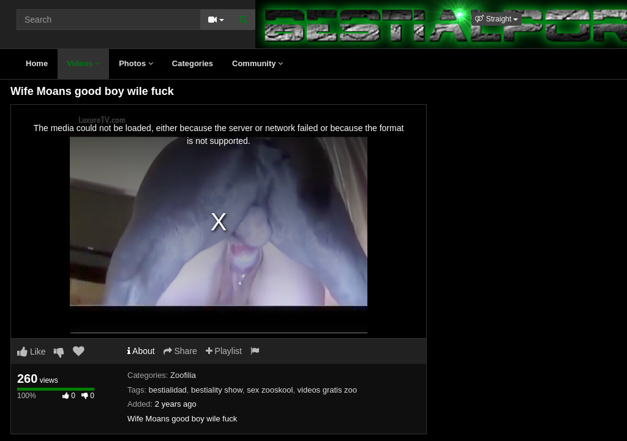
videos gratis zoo (328, 389)
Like (31, 351)
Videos (83, 63)
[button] (496, 19)
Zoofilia (183, 375)
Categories (192, 63)
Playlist (224, 351)
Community (257, 63)
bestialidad (168, 389)
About (141, 351)
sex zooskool (270, 389)
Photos (136, 63)
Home (37, 63)
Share (180, 351)
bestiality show (216, 389)
